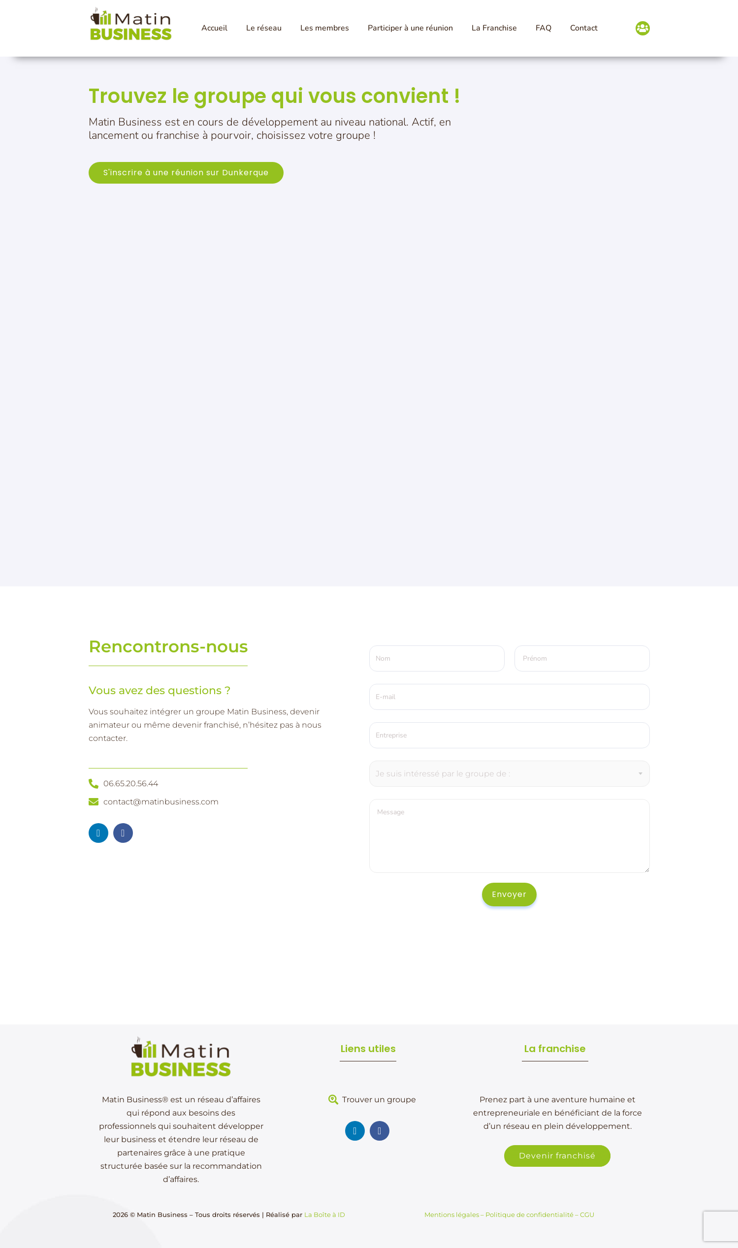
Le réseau (264, 28)
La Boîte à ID (324, 1214)
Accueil (214, 28)
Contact (584, 28)
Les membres (324, 28)
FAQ (543, 28)
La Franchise (494, 28)
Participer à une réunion (410, 28)
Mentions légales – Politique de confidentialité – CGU (509, 1214)
